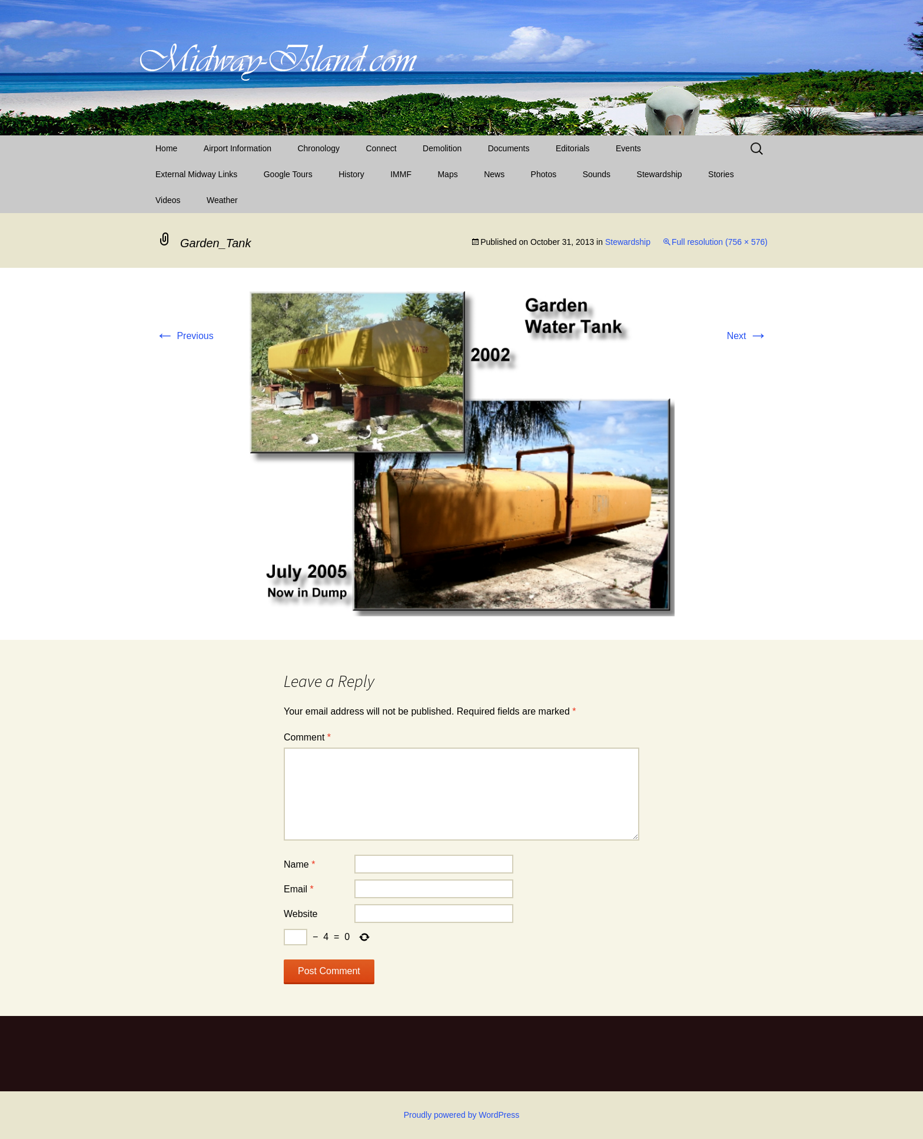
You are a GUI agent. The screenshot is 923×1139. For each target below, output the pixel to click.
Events (628, 148)
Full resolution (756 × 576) (720, 242)
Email (299, 889)
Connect (381, 148)
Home (166, 148)
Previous (184, 336)
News (494, 174)
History (351, 174)
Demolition (442, 148)
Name (299, 864)
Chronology (318, 148)
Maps (447, 174)
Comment (307, 737)
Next (747, 336)
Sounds (596, 174)
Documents (509, 148)
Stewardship (659, 174)
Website (301, 914)
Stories (721, 174)
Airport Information (237, 148)
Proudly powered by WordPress (462, 1115)
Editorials (573, 148)
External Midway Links (196, 174)
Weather (222, 200)
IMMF (400, 174)
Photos (544, 174)
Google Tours (288, 174)
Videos (168, 200)
